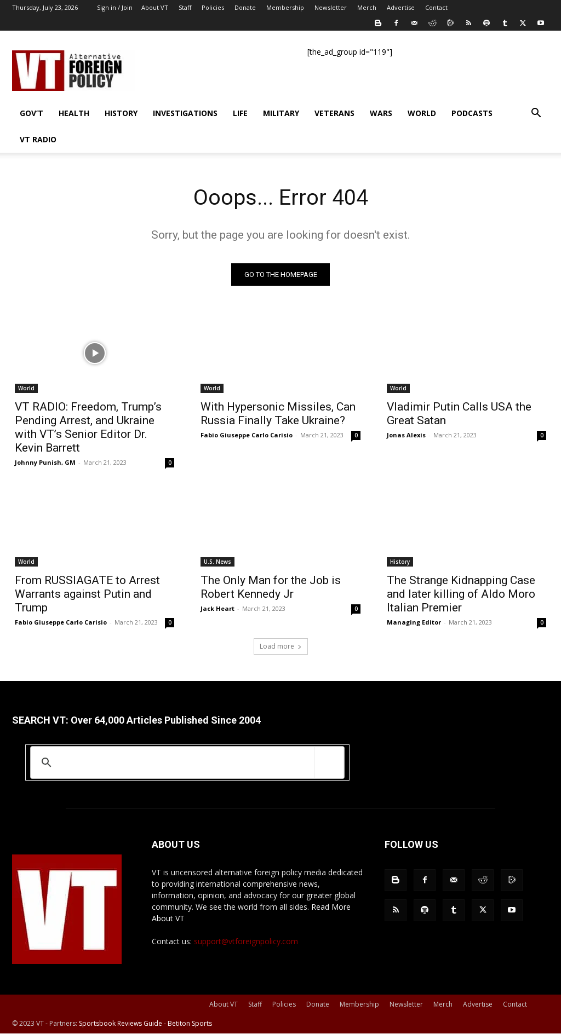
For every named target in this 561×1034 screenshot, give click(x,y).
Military (281, 113)
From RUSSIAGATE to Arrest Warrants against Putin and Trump (87, 594)
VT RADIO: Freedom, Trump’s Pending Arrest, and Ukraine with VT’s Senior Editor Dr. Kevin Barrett (88, 428)
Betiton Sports (190, 1024)
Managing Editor (414, 623)
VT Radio (38, 139)
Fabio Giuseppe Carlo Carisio (247, 435)
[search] (185, 763)
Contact (436, 7)
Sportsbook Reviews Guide (120, 1024)
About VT (154, 7)
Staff (185, 7)
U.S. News (217, 562)
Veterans (334, 113)
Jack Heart (217, 609)
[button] (536, 114)
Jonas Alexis (406, 435)
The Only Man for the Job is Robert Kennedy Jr (271, 587)
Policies (213, 7)
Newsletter (330, 7)
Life (240, 113)
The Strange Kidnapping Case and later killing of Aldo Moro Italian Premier (461, 594)
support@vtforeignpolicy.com (246, 942)
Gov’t (31, 113)
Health (74, 113)
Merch (366, 7)
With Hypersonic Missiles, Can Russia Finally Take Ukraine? (278, 414)
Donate (245, 7)
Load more (281, 646)
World (422, 113)
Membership (285, 7)
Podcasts (472, 113)
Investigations (185, 113)
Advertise (401, 7)
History (121, 113)
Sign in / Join (115, 7)
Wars (381, 113)
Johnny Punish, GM (45, 463)
